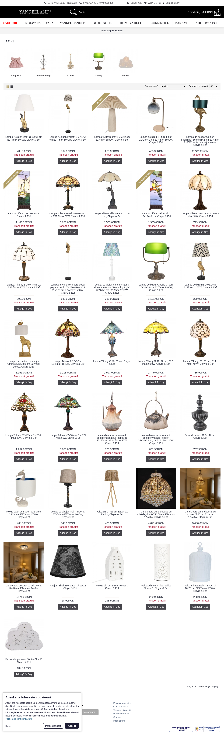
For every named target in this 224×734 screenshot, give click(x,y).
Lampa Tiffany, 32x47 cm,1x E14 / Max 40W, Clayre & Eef (23, 436)
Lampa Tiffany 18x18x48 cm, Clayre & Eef (24, 215)
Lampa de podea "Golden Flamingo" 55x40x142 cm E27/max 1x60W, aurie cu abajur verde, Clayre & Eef (200, 140)
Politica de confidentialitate (18, 719)
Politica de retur (121, 713)
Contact (117, 717)
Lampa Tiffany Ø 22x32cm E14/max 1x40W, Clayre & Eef (67, 362)
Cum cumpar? (120, 706)
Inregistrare (119, 720)
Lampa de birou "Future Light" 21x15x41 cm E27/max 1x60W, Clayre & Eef (156, 139)
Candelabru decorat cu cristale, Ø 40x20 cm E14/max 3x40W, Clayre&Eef (24, 588)
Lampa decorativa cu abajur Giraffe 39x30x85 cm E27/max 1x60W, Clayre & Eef (23, 364)
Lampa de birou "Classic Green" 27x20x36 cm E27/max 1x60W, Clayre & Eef (156, 287)
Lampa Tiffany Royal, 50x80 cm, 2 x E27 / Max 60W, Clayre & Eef (67, 215)
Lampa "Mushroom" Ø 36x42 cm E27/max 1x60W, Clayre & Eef (112, 138)
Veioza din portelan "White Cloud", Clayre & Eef (23, 660)
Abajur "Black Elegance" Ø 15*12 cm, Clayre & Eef (68, 587)
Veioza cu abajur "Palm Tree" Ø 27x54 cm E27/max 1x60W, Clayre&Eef (68, 514)
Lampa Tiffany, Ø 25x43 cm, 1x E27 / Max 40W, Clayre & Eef (24, 286)
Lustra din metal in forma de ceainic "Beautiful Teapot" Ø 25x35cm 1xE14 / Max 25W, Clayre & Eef (112, 439)
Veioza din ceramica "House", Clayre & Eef (112, 587)
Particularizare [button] (53, 726)
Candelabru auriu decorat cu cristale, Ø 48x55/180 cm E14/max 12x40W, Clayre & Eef (156, 514)
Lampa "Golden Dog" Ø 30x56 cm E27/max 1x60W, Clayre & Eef (23, 138)
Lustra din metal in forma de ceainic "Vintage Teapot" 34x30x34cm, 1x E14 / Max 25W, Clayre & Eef (156, 439)
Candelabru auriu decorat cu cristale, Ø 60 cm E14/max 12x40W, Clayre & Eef (200, 514)
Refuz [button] (7, 726)
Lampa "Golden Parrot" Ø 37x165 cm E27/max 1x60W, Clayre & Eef (68, 138)
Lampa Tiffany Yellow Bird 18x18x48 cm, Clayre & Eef (156, 215)
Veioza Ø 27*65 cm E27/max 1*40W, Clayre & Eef (112, 513)
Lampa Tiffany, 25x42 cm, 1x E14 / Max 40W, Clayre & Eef (200, 215)
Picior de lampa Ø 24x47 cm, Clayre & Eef (200, 436)
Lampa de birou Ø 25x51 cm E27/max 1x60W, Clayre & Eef (200, 286)
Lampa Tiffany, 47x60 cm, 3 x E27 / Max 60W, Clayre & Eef (68, 436)
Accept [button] (72, 726)
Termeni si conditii (122, 710)
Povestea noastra (122, 703)
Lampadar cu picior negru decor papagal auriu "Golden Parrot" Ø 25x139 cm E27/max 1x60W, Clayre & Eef (68, 288)
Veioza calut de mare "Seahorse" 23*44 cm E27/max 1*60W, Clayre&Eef (24, 514)
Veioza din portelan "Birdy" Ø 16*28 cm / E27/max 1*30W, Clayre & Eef (200, 588)
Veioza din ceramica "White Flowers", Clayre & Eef (156, 587)
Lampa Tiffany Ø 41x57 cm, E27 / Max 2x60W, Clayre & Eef (156, 362)
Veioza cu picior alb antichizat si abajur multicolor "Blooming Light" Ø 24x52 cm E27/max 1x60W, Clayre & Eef (112, 288)
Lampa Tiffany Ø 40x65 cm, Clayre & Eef (112, 362)
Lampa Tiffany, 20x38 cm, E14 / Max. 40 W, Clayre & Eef (200, 362)
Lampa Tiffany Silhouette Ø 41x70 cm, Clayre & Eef (112, 215)
